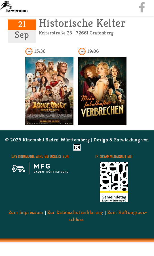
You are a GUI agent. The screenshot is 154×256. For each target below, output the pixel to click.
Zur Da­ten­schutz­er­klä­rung (75, 212)
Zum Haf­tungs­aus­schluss (108, 216)
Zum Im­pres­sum (26, 212)
